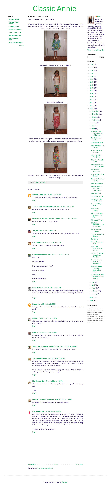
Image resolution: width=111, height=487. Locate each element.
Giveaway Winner (97, 220)
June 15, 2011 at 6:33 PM (68, 346)
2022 (92, 76)
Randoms (94, 239)
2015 (92, 97)
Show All (21, 45)
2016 (92, 94)
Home (56, 464)
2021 (92, 79)
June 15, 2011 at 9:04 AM (65, 206)
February (95, 291)
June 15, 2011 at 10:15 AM (52, 243)
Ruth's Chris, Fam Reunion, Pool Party (97, 215)
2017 (92, 91)
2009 (92, 300)
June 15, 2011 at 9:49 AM (68, 218)
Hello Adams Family (16, 43)
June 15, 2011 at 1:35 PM (47, 304)
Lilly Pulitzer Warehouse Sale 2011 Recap (97, 224)
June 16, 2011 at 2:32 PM (54, 381)
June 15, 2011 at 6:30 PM (47, 332)
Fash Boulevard (38, 411)
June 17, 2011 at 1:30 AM (63, 399)
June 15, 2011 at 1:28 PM (52, 288)
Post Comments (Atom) (45, 468)
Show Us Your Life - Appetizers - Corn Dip (97, 255)
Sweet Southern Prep (14, 39)
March (94, 288)
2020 (92, 82)
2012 (92, 105)
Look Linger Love (15, 32)
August (94, 123)
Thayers (35, 231)
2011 (92, 108)
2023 (92, 73)
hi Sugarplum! (14, 26)
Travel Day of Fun (97, 196)
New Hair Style (96, 193)
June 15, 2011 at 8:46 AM (52, 194)
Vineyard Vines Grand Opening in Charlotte (97, 133)
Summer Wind (14, 19)
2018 (92, 88)
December (95, 111)
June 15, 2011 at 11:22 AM (60, 254)
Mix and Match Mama (14, 22)
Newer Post (32, 464)
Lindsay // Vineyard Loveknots (43, 399)
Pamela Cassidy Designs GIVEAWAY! (96, 261)
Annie (99, 17)
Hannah (35, 304)
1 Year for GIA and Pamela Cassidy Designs (97, 276)
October (94, 117)
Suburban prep (37, 194)
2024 (92, 70)
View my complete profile (95, 50)
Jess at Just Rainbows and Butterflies (46, 346)
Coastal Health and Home (41, 254)
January (94, 294)
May (93, 282)
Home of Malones (15, 35)
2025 (92, 67)
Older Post (79, 464)
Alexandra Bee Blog (39, 358)
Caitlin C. (35, 332)
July (93, 126)
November (95, 114)
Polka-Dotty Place (15, 29)
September (95, 120)
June (93, 129)
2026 (92, 64)
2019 (92, 85)
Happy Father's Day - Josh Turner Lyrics (96, 188)
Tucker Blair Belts (97, 143)
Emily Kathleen (37, 288)
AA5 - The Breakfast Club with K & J (97, 248)
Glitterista (35, 318)
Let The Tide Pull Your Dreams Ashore (46, 218)
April (93, 285)
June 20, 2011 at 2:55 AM (52, 411)
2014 (92, 100)
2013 (92, 103)
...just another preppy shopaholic (44, 206)
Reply (34, 200)
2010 (92, 297)
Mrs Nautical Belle (38, 381)
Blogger (64, 482)
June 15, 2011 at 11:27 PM (56, 358)
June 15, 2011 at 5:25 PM (48, 318)
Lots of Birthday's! (97, 184)
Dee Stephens (37, 243)
